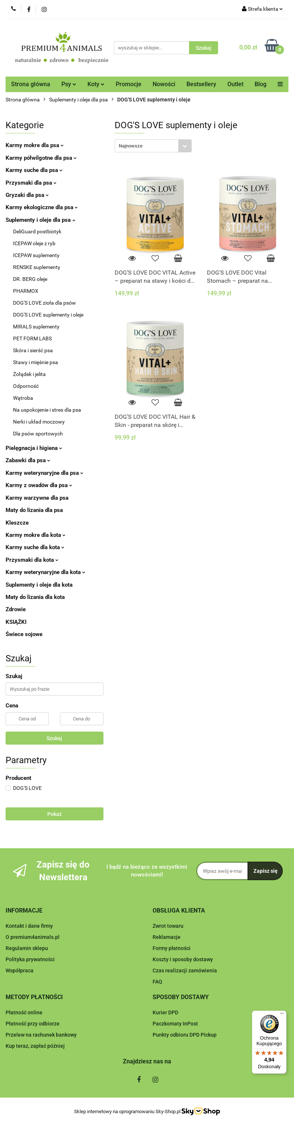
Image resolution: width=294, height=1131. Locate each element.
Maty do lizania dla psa (34, 510)
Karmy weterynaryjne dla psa (44, 473)
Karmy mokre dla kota (35, 535)
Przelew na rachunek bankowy (41, 1035)
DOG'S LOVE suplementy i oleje (48, 315)
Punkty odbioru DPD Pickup (185, 1035)
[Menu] (282, 1015)
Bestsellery (201, 84)
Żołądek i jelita (29, 374)
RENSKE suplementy (36, 267)
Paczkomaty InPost (175, 1024)
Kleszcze (17, 522)
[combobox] (153, 145)
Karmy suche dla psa (34, 170)
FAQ (157, 982)
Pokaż (54, 814)
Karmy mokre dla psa (35, 145)
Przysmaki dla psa (31, 182)
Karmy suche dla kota (35, 547)
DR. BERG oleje (30, 279)
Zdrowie (16, 609)
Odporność (26, 386)
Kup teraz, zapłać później (35, 1046)
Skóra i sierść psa (33, 350)
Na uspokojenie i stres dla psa (47, 410)
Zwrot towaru (168, 926)
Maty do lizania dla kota (35, 597)
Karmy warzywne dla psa (37, 498)
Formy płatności (172, 948)
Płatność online (24, 1012)
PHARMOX (25, 291)
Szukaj (54, 738)
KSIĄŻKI (16, 622)
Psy (68, 84)
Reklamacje (166, 937)
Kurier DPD (165, 1012)
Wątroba (23, 398)
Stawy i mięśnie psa (35, 362)
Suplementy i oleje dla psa (40, 220)
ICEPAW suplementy (36, 255)
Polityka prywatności (30, 959)
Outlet (235, 84)
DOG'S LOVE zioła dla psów (44, 303)
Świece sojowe (24, 634)
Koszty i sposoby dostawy (183, 959)
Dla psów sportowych (38, 434)
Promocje (128, 84)
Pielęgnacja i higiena (34, 448)
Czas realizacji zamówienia (185, 970)
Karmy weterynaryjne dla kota (45, 572)
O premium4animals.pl (33, 937)
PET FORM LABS (32, 338)
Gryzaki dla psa (27, 195)
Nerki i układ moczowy (39, 422)
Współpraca (19, 970)
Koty (96, 84)
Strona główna (30, 84)
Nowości (164, 84)
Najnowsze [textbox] (131, 146)
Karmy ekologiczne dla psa (42, 207)
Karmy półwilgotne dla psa (41, 158)
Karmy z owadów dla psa (39, 485)
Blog (260, 84)
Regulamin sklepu (27, 948)
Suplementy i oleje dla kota (39, 584)
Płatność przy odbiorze (33, 1024)
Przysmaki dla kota (32, 560)
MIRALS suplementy (36, 327)
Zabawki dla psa (28, 460)
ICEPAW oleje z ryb (34, 243)
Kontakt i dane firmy (29, 926)
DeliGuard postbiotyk (37, 231)
